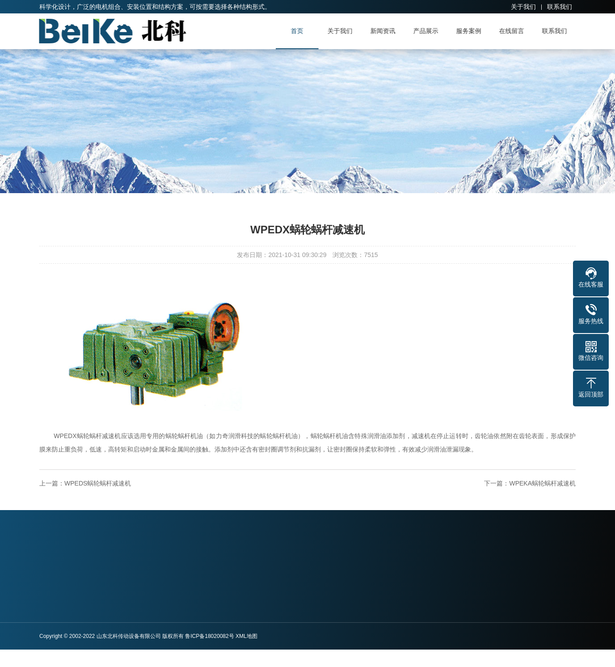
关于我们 (523, 6)
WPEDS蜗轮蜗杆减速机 (97, 483)
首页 (299, 30)
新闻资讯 (385, 30)
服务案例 (471, 30)
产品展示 (428, 30)
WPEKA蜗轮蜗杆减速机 (542, 483)
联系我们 (559, 6)
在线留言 (514, 30)
